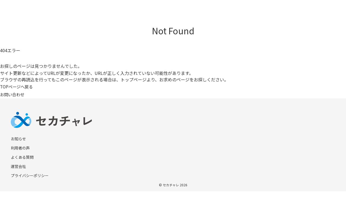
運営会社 (18, 166)
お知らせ (18, 138)
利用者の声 (20, 148)
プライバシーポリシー (30, 175)
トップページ (134, 79)
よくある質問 (22, 157)
